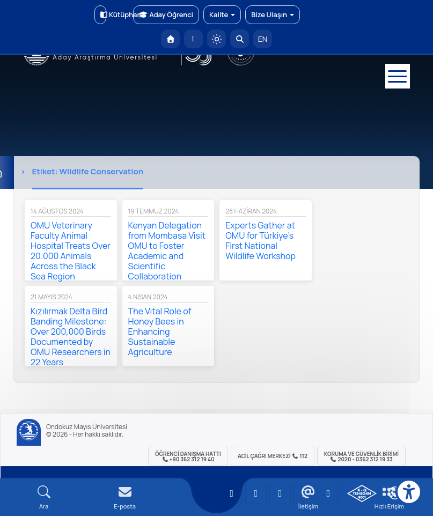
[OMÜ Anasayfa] (170, 39)
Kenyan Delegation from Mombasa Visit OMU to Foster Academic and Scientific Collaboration (167, 250)
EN (263, 39)
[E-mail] (124, 497)
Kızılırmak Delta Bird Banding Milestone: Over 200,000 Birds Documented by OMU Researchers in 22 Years (71, 336)
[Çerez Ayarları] (395, 493)
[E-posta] (193, 39)
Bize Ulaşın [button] (272, 14)
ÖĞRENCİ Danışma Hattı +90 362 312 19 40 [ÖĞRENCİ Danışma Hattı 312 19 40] (188, 456)
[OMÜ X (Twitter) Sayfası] (304, 493)
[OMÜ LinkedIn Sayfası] (256, 493)
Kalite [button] (222, 14)
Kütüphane (103, 14)
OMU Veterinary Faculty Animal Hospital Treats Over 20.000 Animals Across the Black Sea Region (71, 250)
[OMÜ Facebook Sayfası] (328, 493)
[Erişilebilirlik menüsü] (408, 491)
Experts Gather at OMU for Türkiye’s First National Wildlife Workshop (260, 240)
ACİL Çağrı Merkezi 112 (272, 456)
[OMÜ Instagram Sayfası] (280, 493)
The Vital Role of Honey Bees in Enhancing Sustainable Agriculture (160, 331)
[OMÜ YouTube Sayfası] (232, 493)
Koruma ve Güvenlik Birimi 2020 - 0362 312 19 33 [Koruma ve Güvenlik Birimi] (361, 456)
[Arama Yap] (239, 39)
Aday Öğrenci (166, 14)
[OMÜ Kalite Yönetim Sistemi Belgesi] (362, 493)
